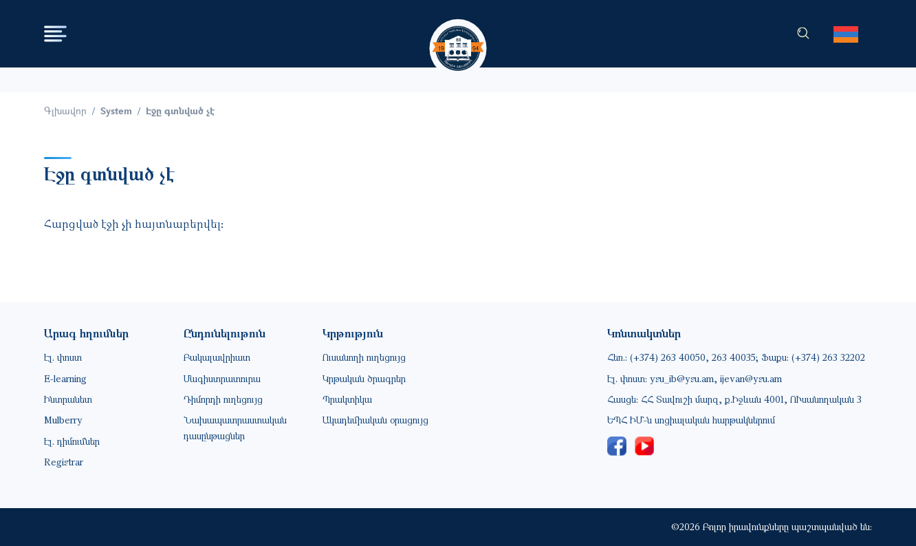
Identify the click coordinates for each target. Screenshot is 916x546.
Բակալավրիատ (217, 357)
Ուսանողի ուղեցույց (364, 357)
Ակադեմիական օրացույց (375, 419)
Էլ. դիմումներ (72, 441)
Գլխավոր (65, 110)
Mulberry (63, 419)
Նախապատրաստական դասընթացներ (235, 427)
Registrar (63, 461)
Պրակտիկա (347, 399)
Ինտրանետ (68, 399)
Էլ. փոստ (63, 357)
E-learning (65, 378)
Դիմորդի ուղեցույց (223, 399)
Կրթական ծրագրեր (364, 378)
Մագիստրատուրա (222, 378)
